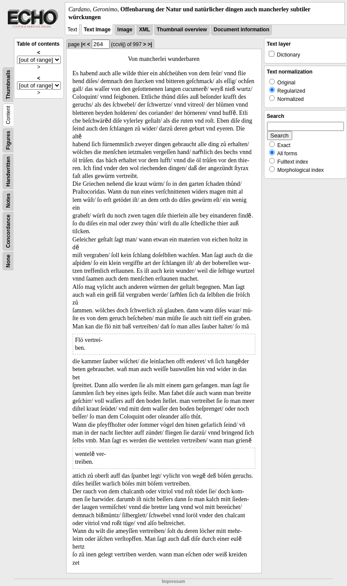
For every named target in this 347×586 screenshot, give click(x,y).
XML (144, 30)
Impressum (173, 581)
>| (149, 44)
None (8, 261)
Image (125, 30)
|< (83, 44)
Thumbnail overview (182, 30)
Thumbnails (8, 84)
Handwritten (8, 172)
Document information (241, 30)
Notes (8, 201)
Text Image (97, 30)
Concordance (8, 231)
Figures (8, 140)
